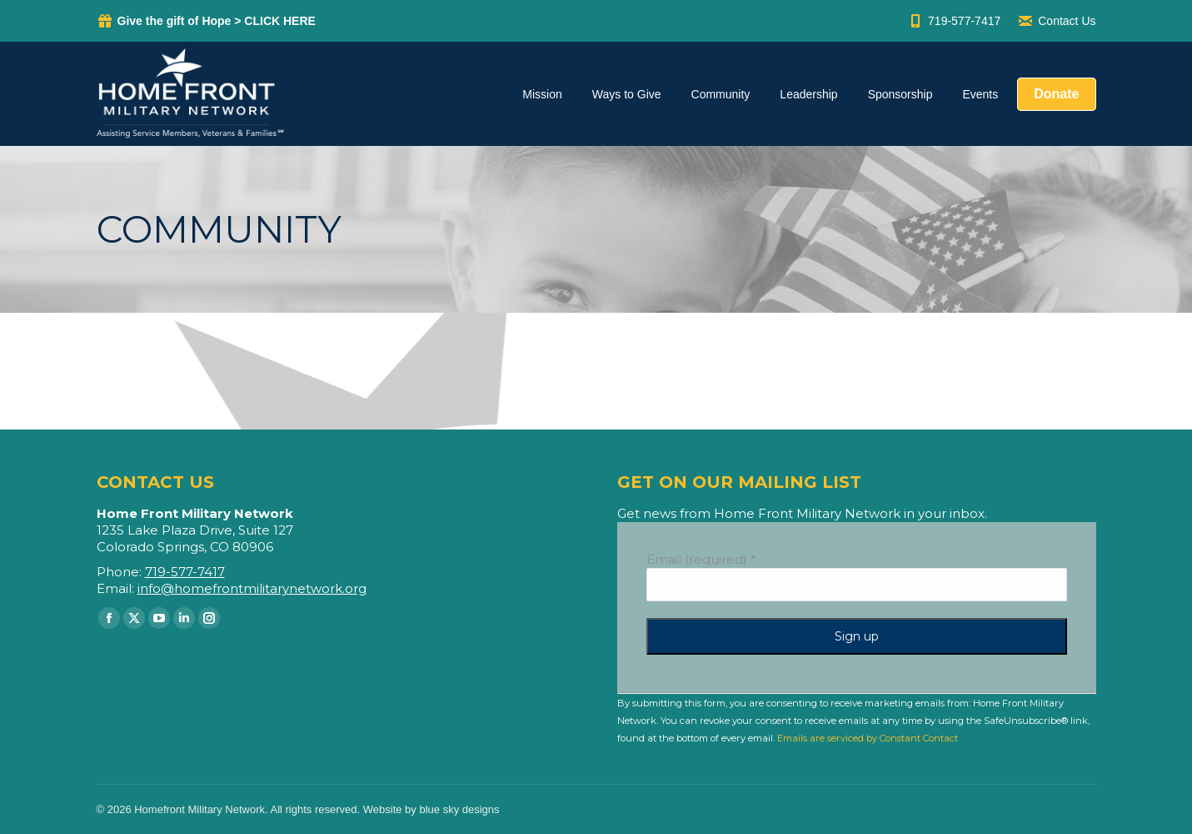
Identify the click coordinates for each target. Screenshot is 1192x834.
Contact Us (1056, 21)
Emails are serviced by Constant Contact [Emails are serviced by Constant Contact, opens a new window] (867, 738)
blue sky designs (459, 809)
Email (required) (701, 559)
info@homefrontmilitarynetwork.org (252, 588)
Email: (117, 588)
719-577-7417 (953, 21)
